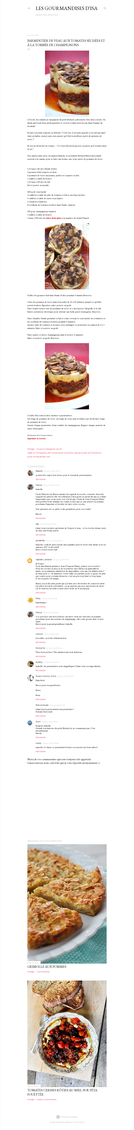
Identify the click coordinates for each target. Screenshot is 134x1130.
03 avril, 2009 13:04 (54, 648)
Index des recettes (47, 15)
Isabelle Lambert (44, 559)
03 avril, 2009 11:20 (51, 613)
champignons (41, 453)
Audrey (39, 662)
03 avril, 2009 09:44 (54, 541)
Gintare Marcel (78, 1122)
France (39, 485)
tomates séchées (39, 457)
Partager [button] (31, 449)
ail (34, 453)
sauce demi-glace (54, 218)
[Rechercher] (105, 7)
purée (29, 457)
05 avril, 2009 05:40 (65, 676)
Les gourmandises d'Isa (67, 8)
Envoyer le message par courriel (49, 449)
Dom (38, 721)
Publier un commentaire (46, 1099)
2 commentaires (43, 972)
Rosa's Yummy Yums (46, 676)
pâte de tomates (80, 453)
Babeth (39, 471)
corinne (39, 634)
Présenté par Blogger (67, 1117)
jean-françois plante (55, 453)
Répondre (41, 479)
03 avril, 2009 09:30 (51, 485)
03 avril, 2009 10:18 (49, 598)
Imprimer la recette (36, 438)
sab (37, 524)
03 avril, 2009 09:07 (52, 471)
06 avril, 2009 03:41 (50, 722)
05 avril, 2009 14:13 (57, 705)
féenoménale (42, 705)
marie (38, 743)
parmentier (68, 453)
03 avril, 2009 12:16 (51, 634)
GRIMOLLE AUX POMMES (46, 966)
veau (48, 457)
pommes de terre (94, 453)
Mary (38, 598)
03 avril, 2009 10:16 (60, 560)
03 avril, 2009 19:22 (51, 662)
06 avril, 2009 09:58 (50, 743)
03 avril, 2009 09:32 (48, 524)
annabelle (40, 540)
